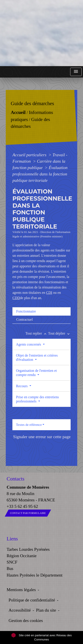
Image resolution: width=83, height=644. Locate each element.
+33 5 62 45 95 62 (22, 506)
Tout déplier (59, 333)
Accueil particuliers (29, 155)
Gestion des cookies (26, 620)
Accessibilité (20, 610)
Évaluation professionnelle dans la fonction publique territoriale (40, 174)
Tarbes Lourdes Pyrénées (28, 549)
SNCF (12, 562)
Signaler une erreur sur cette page (42, 436)
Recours (22, 386)
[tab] (41, 311)
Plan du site (46, 610)
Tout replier (36, 333)
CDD (16, 298)
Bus (10, 568)
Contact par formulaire (28, 513)
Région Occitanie (22, 555)
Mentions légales (21, 589)
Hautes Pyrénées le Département (34, 575)
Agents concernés (29, 344)
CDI (49, 292)
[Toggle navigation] (76, 72)
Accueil (18, 112)
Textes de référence (29, 424)
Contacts (15, 479)
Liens (12, 539)
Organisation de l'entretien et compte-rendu (36, 373)
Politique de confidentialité (32, 600)
